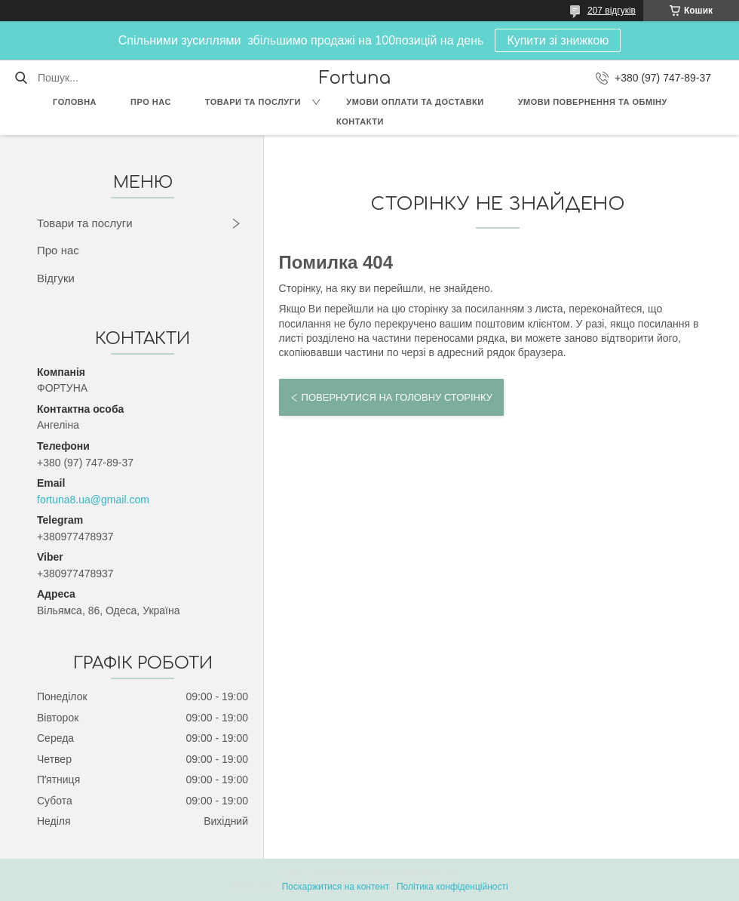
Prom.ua (440, 873)
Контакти (360, 121)
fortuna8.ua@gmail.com (93, 500)
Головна (75, 101)
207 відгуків (611, 10)
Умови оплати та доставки (414, 101)
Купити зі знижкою (558, 40)
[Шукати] (21, 77)
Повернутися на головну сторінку (397, 397)
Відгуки (56, 278)
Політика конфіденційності (452, 886)
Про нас (150, 101)
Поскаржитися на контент (335, 886)
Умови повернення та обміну (592, 101)
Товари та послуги (253, 101)
